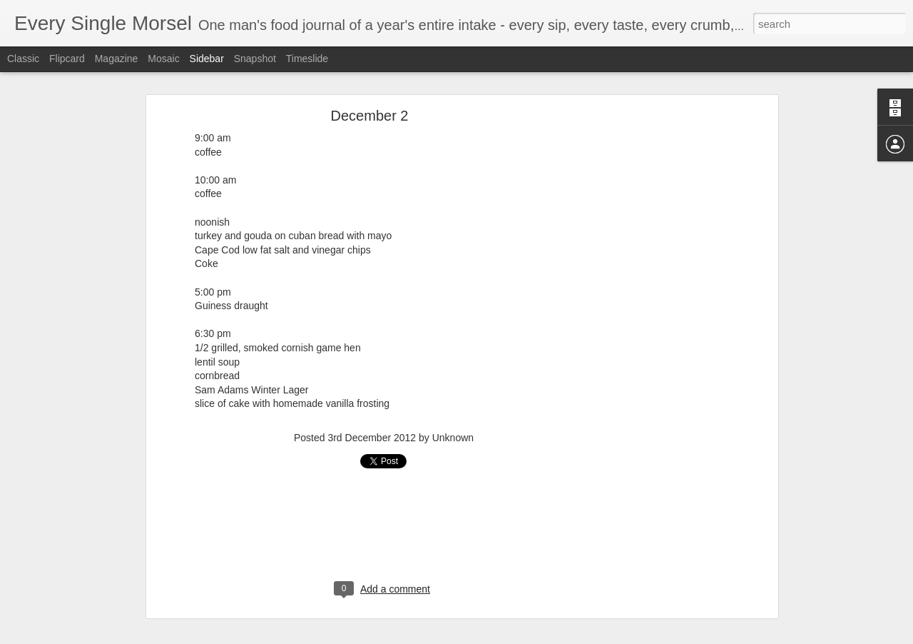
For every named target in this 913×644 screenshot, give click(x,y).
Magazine (116, 58)
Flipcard (67, 58)
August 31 (54, 633)
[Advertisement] (651, 288)
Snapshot (255, 58)
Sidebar (207, 58)
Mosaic (163, 58)
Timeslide (307, 58)
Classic (23, 58)
